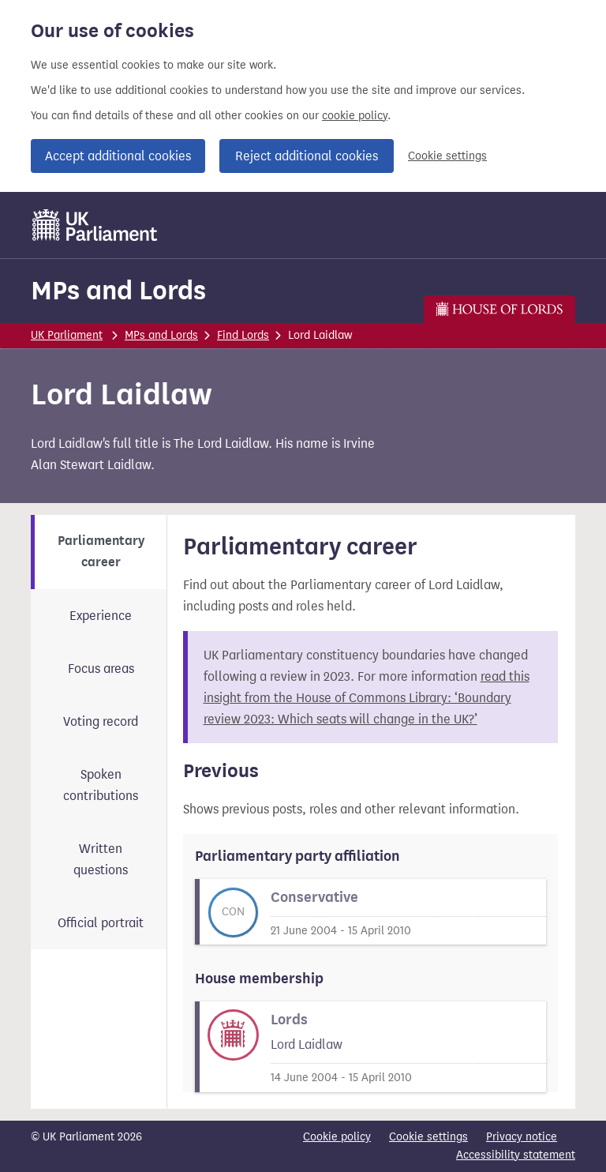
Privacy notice (521, 1137)
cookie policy (354, 115)
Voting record (100, 721)
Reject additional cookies (306, 155)
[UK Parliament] (95, 225)
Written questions (100, 859)
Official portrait (101, 922)
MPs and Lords (118, 290)
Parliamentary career (101, 551)
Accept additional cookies (118, 155)
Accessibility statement (515, 1155)
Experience (100, 615)
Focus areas (101, 668)
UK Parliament (67, 335)
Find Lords (243, 335)
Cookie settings (447, 156)
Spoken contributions (100, 785)
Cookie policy (337, 1137)
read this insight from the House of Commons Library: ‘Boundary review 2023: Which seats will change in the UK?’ (366, 698)
